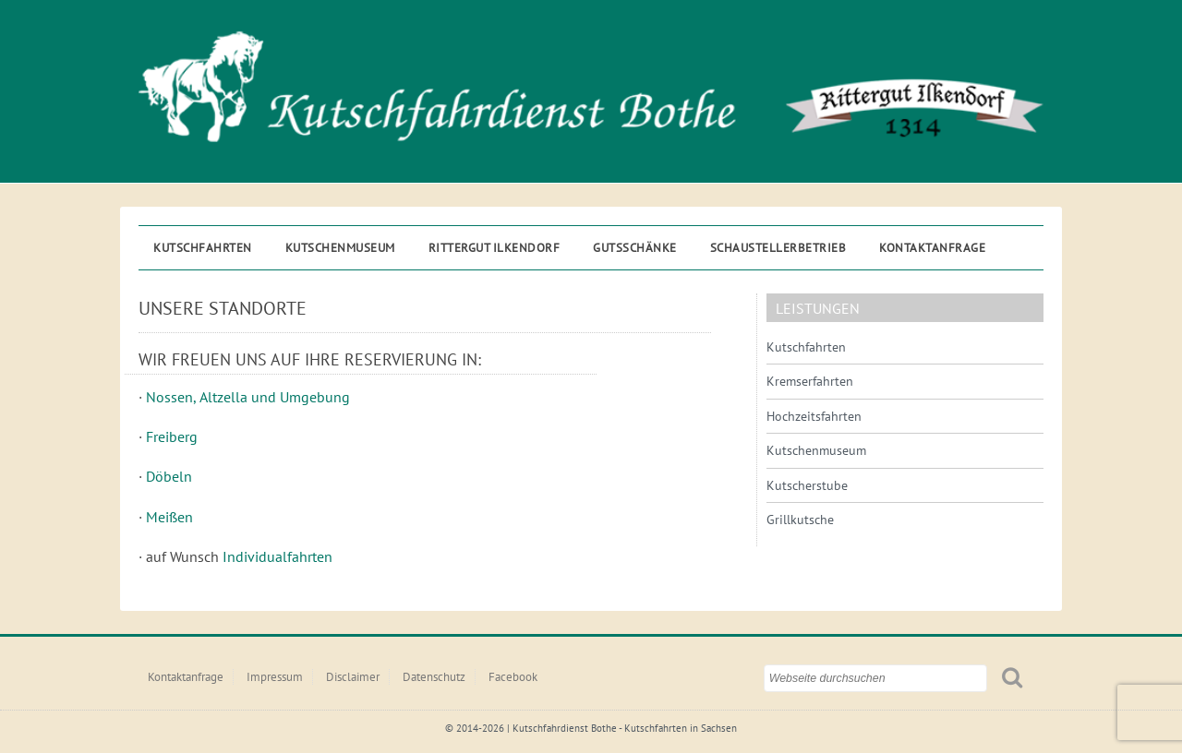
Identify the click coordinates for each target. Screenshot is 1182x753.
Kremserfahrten (809, 381)
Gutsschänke (635, 248)
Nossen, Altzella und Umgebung (248, 397)
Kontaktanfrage (932, 248)
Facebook (512, 677)
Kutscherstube (807, 485)
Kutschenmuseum (340, 248)
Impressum (275, 677)
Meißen (169, 517)
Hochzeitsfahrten (814, 416)
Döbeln (169, 476)
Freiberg (172, 436)
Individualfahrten (277, 556)
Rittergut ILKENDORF (494, 248)
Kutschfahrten (202, 248)
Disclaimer (353, 677)
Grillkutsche (800, 519)
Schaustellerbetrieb (778, 248)
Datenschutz (434, 677)
